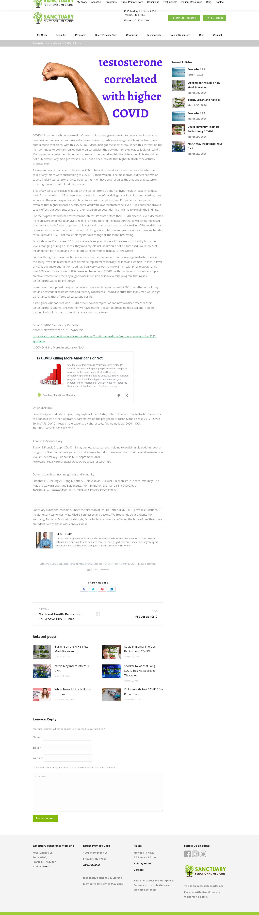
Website (38, 758)
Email (37, 747)
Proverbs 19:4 (196, 69)
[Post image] (42, 652)
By (111, 563)
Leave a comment (147, 563)
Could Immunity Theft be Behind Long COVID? (140, 649)
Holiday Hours (143, 863)
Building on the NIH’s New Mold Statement (71, 649)
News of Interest (78, 563)
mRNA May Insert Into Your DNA (72, 668)
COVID (95, 570)
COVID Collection (60, 563)
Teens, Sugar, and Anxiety (204, 99)
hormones (105, 570)
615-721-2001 (140, 20)
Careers (139, 869)
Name (37, 737)
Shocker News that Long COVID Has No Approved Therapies (139, 670)
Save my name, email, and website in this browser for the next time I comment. (76, 767)
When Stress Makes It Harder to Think (73, 692)
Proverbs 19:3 (196, 113)
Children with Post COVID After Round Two (143, 692)
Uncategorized (94, 563)
